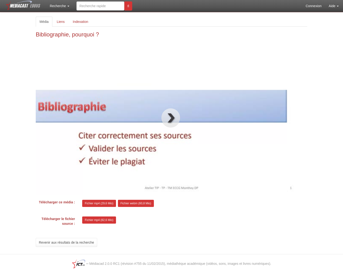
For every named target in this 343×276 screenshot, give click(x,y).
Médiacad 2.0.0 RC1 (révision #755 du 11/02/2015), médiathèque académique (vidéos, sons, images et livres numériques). (180, 264)
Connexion (314, 6)
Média (44, 22)
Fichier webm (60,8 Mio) (136, 203)
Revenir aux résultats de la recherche (66, 242)
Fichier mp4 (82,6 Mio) (99, 220)
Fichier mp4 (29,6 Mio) (99, 203)
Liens (61, 22)
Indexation (80, 22)
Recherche (59, 6)
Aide (334, 6)
